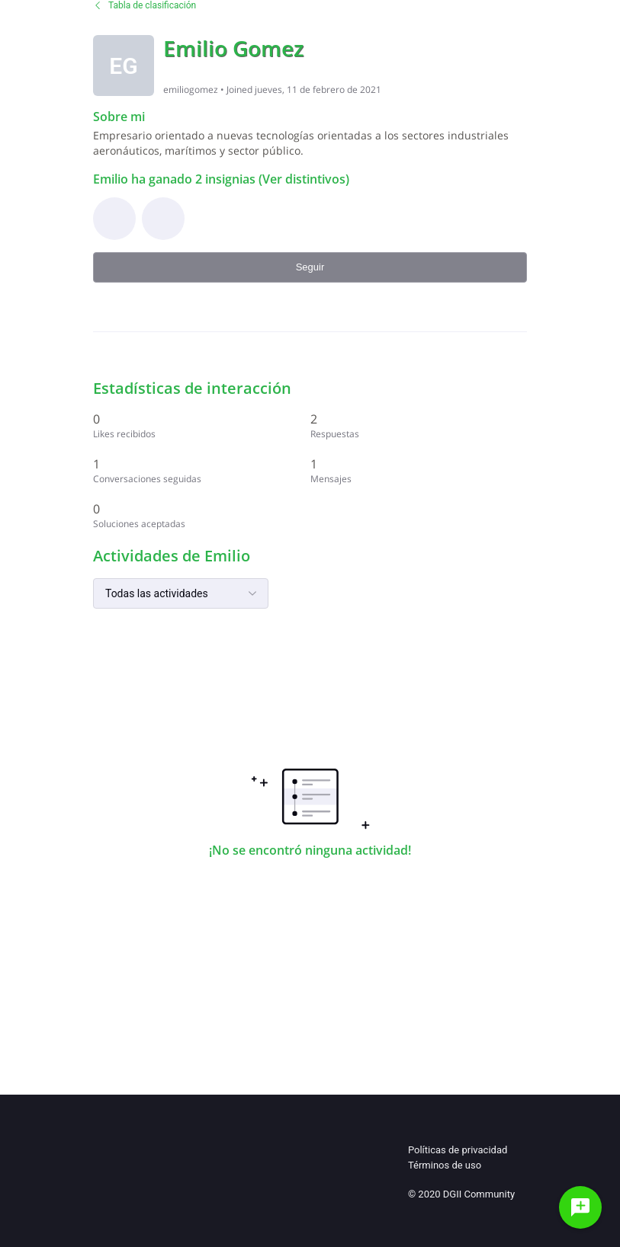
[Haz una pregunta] (580, 1207)
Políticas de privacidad (457, 1150)
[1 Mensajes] (419, 470)
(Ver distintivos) (302, 179)
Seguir (310, 267)
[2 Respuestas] (419, 425)
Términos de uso (444, 1165)
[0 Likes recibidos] (201, 425)
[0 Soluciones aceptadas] (201, 515)
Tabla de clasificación (144, 5)
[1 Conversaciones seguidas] (201, 470)
